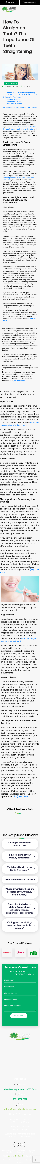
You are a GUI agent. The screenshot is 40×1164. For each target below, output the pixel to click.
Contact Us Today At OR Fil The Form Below (20, 973)
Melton (32, 1152)
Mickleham (21, 1150)
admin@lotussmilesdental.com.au (20, 1109)
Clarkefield (9, 1152)
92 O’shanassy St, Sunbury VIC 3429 (20, 1089)
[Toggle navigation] (36, 10)
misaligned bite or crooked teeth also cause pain (18, 179)
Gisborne (32, 1150)
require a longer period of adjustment (19, 423)
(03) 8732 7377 (20, 1099)
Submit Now (18, 1016)
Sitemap (20, 1162)
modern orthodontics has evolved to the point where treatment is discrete (19, 128)
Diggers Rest (21, 1152)
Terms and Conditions (26, 1160)
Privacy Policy (9, 1160)
